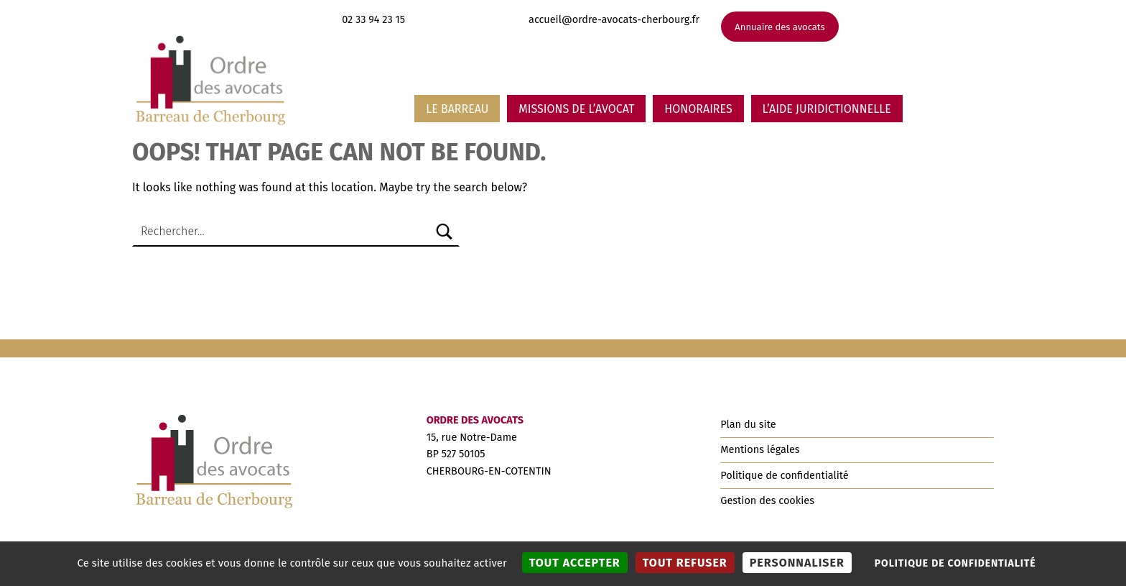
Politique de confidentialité (784, 475)
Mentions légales (759, 449)
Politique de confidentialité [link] (955, 563)
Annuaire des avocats (779, 27)
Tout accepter (574, 562)
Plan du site (748, 424)
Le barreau (457, 109)
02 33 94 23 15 (373, 19)
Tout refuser (685, 562)
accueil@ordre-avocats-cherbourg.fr (614, 19)
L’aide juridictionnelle (827, 109)
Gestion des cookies (767, 500)
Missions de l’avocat (576, 109)
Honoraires (698, 109)
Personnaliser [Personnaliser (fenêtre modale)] (797, 562)
